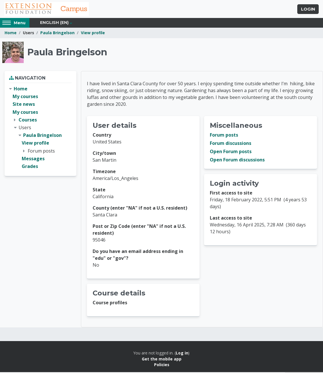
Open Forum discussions (237, 160)
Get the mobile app (162, 359)
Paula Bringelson (57, 33)
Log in (182, 353)
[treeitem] (40, 128)
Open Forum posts (231, 152)
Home (11, 33)
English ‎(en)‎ (54, 23)
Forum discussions (230, 144)
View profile (93, 33)
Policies (161, 365)
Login (308, 9)
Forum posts (224, 136)
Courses (28, 120)
